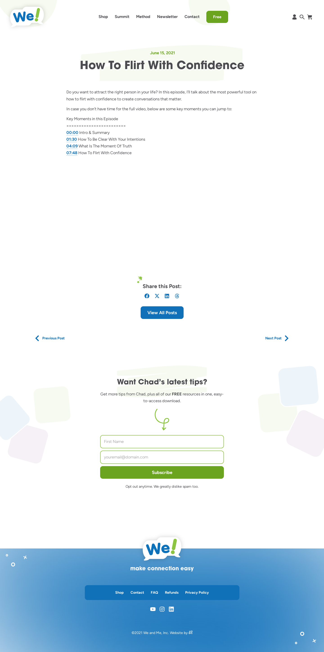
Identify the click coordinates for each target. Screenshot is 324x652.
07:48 (71, 152)
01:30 (71, 139)
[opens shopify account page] (294, 17)
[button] (147, 296)
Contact (192, 16)
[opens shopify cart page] (309, 17)
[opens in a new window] (191, 633)
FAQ (154, 592)
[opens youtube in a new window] (153, 609)
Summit (122, 16)
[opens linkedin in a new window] (171, 609)
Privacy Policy (197, 592)
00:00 (72, 132)
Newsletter (167, 16)
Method (143, 16)
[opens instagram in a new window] (162, 609)
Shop (103, 16)
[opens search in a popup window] (302, 17)
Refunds (171, 592)
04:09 (72, 146)
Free (217, 16)
